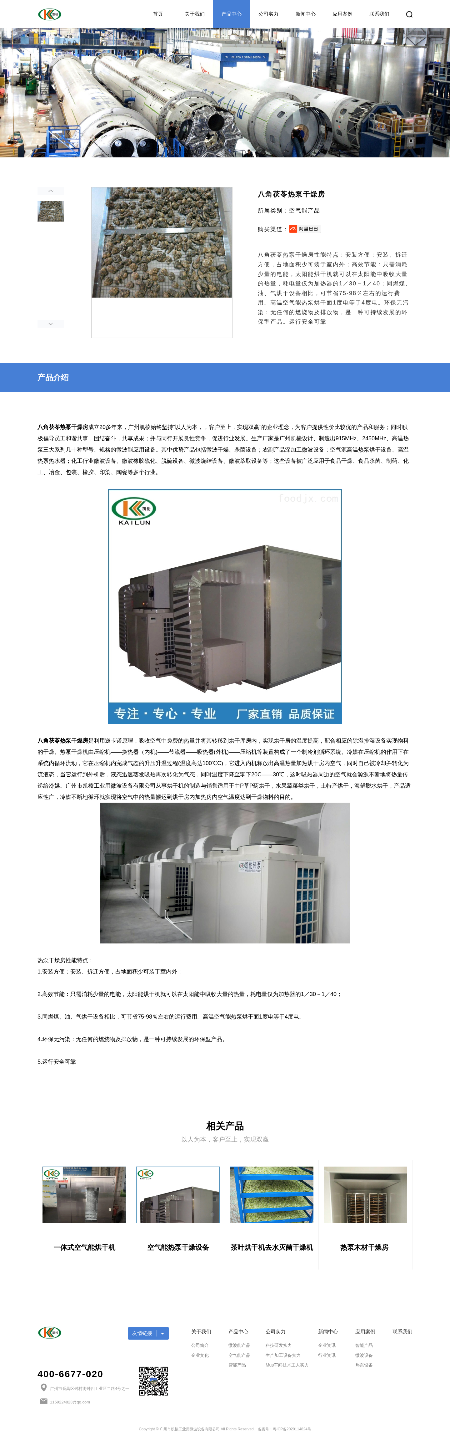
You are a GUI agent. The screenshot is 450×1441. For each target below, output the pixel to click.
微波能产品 (239, 1349)
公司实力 (268, 14)
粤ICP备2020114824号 (292, 1433)
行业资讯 (327, 1359)
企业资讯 (327, 1349)
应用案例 (342, 14)
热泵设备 (364, 1369)
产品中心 (232, 14)
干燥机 (79, 752)
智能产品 (237, 1369)
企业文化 (200, 1359)
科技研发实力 (279, 1349)
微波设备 (364, 1359)
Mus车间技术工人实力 (287, 1369)
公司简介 (200, 1349)
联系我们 (379, 14)
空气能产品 (239, 1359)
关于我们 (195, 14)
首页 (158, 14)
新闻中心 (306, 14)
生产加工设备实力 (283, 1359)
